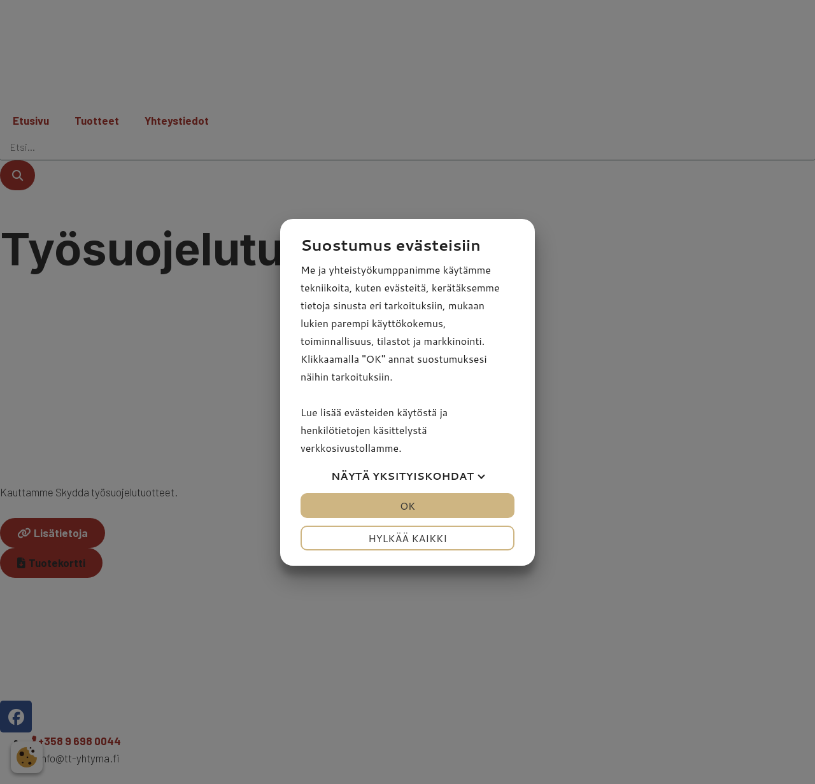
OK (407, 505)
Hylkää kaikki (407, 538)
